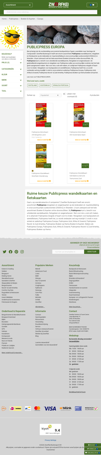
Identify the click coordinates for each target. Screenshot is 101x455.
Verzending (39, 322)
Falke (37, 295)
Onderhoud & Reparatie (13, 311)
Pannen (4, 343)
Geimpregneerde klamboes (11, 324)
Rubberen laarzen (8, 348)
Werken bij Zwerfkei (42, 334)
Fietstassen (73, 285)
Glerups (38, 278)
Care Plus (38, 292)
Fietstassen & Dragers (9, 302)
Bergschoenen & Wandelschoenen (13, 315)
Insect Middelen (7, 297)
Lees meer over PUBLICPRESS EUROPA (38, 77)
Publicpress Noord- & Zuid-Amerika (51, 73)
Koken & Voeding (8, 269)
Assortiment (18, 5)
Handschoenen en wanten (78, 288)
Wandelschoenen (8, 278)
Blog (36, 336)
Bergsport (5, 273)
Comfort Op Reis (7, 290)
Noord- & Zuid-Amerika (10, 288)
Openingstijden (40, 317)
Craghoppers (39, 285)
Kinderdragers (74, 300)
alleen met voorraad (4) (72, 95)
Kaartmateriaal (74, 295)
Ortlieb (37, 300)
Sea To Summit (40, 281)
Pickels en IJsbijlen (8, 345)
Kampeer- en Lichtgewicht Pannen (81, 297)
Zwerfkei (38, 302)
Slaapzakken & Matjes (9, 283)
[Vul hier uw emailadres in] (68, 252)
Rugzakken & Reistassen (10, 292)
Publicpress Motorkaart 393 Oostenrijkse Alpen (78, 133)
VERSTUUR (91, 252)
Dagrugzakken (74, 281)
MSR (37, 276)
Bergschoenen (7, 285)
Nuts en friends (7, 341)
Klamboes (72, 302)
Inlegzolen (72, 290)
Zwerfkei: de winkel (41, 331)
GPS (3, 329)
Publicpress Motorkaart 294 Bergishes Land (41, 135)
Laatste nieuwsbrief (42, 342)
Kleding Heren (6, 276)
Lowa (37, 273)
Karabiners (5, 334)
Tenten (4, 295)
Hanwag (38, 290)
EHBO (71, 283)
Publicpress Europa (77, 70)
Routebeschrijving (41, 324)
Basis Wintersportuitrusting (78, 273)
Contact (38, 315)
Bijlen (71, 276)
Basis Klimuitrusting (76, 271)
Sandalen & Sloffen (8, 281)
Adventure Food (41, 271)
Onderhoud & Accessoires (11, 300)
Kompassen (6, 336)
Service (37, 326)
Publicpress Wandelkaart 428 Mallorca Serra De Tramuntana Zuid (78, 176)
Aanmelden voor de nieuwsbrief (46, 345)
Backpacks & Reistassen (77, 269)
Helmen (4, 331)
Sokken (4, 271)
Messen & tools (7, 338)
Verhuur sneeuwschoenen (44, 329)
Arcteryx (38, 283)
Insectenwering (74, 292)
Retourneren (39, 319)
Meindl (37, 269)
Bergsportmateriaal (8, 317)
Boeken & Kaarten (69, 58)
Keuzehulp (74, 265)
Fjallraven (38, 288)
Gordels (4, 326)
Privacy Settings (50, 440)
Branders (5, 322)
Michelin (38, 297)
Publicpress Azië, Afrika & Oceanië (72, 221)
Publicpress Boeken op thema (74, 73)
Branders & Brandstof (76, 278)
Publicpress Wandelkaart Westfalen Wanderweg (40, 174)
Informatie (40, 311)
